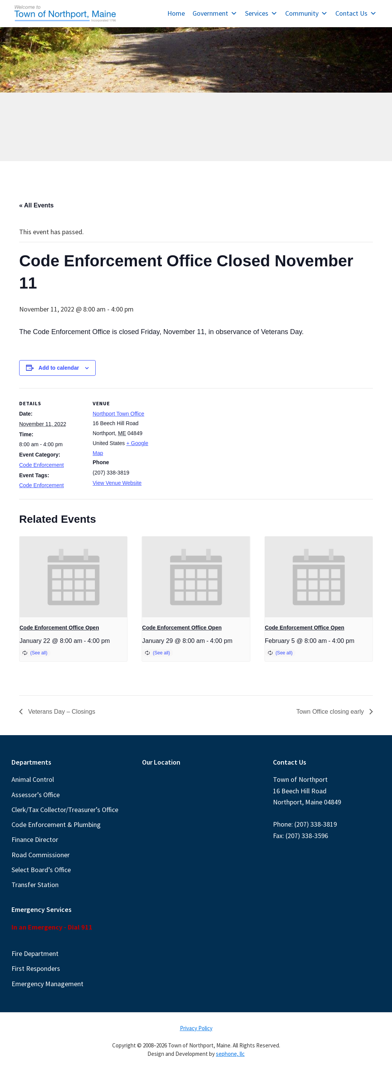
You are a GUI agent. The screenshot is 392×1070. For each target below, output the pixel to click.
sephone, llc (230, 1053)
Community (306, 13)
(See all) (38, 653)
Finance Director (34, 839)
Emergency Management (47, 983)
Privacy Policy (196, 1028)
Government (215, 13)
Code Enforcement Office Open (59, 628)
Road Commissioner (40, 854)
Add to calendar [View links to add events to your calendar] (59, 368)
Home (176, 13)
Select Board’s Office (41, 869)
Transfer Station (35, 884)
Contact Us (356, 13)
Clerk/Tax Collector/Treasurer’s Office (64, 809)
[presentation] (73, 577)
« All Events (36, 205)
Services (261, 13)
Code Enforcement (41, 465)
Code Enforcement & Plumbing (56, 824)
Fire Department (35, 953)
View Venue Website (117, 483)
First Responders (35, 968)
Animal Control (32, 779)
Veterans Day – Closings (60, 711)
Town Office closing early (331, 711)
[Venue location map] (206, 441)
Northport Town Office (118, 414)
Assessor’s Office (35, 794)
